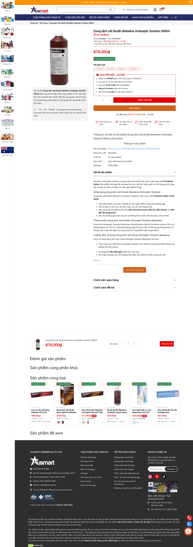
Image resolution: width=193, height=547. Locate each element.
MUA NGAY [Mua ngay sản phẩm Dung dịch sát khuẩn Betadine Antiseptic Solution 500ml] (134, 108)
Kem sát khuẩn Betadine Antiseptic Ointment (92, 411)
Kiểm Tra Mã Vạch (88, 485)
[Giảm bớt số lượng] (122, 343)
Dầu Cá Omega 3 (87, 469)
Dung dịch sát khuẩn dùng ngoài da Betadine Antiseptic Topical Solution (66, 413)
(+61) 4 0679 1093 (57, 477)
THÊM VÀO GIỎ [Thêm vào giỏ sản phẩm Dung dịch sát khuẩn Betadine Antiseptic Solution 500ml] (144, 100)
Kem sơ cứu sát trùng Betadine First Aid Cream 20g (40, 412)
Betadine (103, 39)
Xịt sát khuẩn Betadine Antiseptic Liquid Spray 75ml (117, 412)
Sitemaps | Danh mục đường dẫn (128, 488)
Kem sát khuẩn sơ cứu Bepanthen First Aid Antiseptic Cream (142, 412)
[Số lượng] (102, 100)
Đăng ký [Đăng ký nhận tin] (171, 469)
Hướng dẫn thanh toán (124, 461)
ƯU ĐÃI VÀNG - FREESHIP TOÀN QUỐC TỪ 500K (103, 2)
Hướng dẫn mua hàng (123, 457)
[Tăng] (109, 100)
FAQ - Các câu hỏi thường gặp (127, 477)
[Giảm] (96, 100)
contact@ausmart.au (47, 485)
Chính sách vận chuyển (124, 469)
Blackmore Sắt (86, 465)
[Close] (190, 2)
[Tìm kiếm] (110, 9)
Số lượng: (114, 344)
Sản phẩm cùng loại (48, 377)
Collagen (84, 473)
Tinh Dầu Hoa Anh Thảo (90, 477)
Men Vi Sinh (85, 481)
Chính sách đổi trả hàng (124, 465)
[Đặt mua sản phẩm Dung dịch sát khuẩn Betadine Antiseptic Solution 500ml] (167, 344)
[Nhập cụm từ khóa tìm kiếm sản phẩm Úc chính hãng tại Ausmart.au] (85, 9)
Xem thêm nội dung (135, 270)
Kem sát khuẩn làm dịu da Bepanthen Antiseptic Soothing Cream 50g (167, 413)
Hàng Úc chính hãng (64, 505)
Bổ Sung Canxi (86, 461)
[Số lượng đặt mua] (128, 343)
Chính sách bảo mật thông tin (126, 473)
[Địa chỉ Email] (163, 469)
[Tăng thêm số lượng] (134, 343)
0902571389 (134, 114)
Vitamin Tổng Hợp (88, 457)
